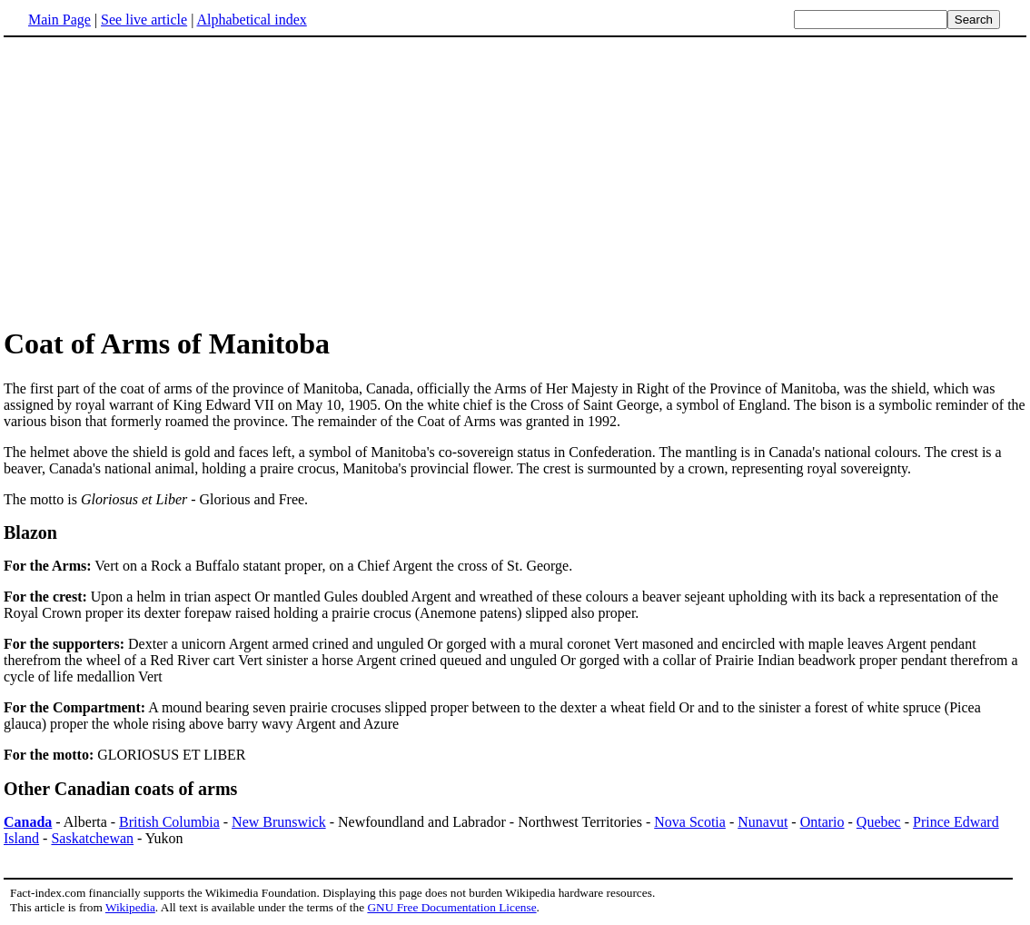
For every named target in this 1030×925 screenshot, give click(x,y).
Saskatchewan (92, 838)
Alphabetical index (251, 19)
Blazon (30, 532)
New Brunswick (279, 822)
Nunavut (762, 822)
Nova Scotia (690, 822)
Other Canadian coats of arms (120, 789)
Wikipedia (130, 907)
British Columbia (169, 822)
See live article (144, 19)
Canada (28, 822)
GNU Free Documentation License (451, 907)
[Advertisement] (156, 181)
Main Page (59, 19)
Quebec (879, 822)
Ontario (822, 822)
